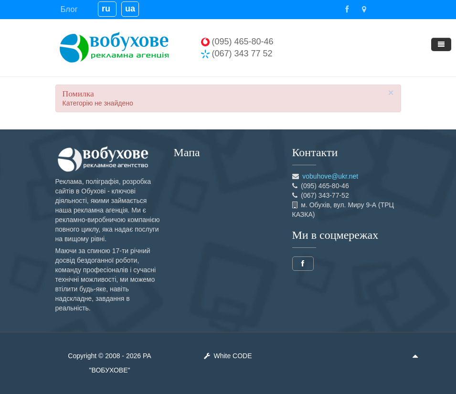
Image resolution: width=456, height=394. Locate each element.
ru (107, 8)
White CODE (228, 356)
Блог (69, 9)
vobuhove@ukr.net (330, 176)
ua (130, 8)
